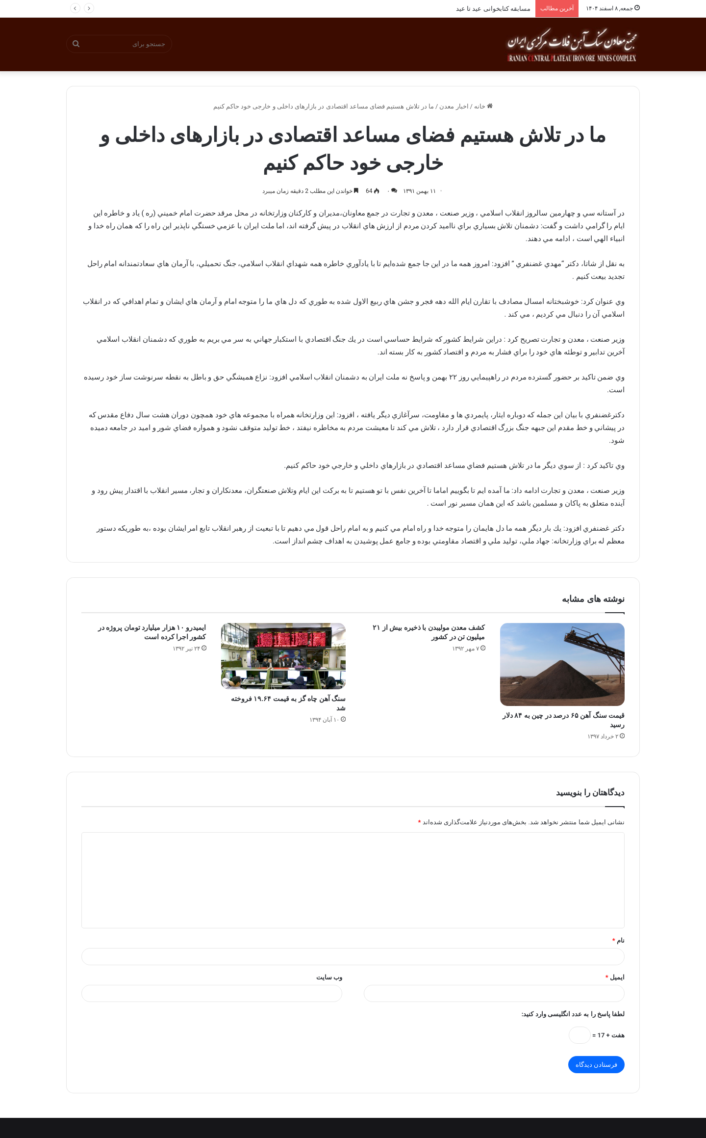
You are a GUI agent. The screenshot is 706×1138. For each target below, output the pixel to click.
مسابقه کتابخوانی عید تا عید (493, 8)
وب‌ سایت (329, 977)
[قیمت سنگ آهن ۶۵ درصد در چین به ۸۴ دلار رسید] (562, 664)
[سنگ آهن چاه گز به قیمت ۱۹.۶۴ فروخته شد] (283, 656)
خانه (483, 106)
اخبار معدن (453, 106)
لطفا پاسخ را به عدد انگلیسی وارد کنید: (573, 1014)
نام (618, 940)
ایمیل (615, 977)
